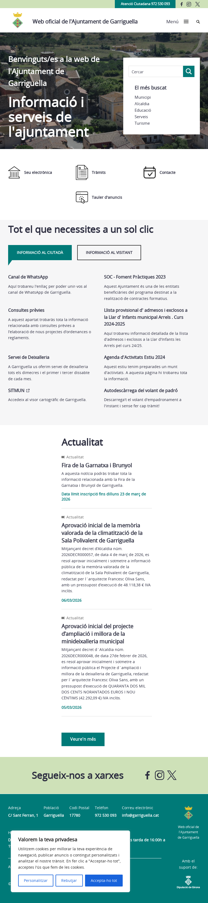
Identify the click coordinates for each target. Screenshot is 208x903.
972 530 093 (105, 815)
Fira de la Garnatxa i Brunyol (96, 465)
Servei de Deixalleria (28, 357)
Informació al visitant (109, 252)
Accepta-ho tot (104, 880)
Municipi (143, 97)
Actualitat (75, 456)
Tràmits (91, 172)
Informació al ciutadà (40, 252)
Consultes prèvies (26, 310)
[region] (70, 861)
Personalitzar (36, 880)
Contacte (160, 172)
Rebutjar (69, 880)
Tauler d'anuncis (99, 197)
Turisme (142, 123)
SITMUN (16, 390)
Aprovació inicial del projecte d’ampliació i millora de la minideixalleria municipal (97, 634)
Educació (143, 110)
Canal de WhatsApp (28, 277)
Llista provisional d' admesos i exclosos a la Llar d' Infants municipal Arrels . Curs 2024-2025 (145, 317)
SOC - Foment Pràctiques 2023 (134, 277)
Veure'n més (83, 739)
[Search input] (156, 71)
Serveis (141, 116)
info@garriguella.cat (140, 815)
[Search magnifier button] (188, 71)
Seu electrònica (30, 172)
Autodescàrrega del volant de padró (141, 390)
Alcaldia (142, 103)
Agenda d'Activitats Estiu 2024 (134, 357)
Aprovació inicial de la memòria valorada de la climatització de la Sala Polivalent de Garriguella (101, 533)
